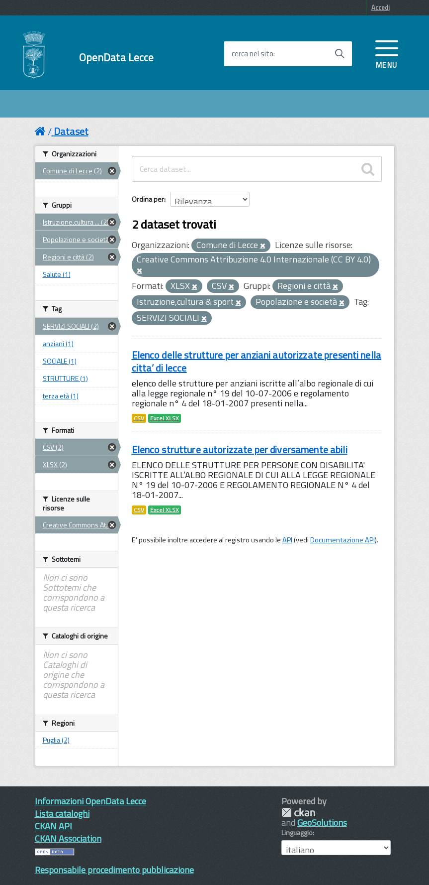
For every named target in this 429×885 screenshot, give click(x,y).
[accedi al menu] (386, 53)
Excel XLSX (164, 418)
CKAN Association (68, 838)
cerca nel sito (252, 54)
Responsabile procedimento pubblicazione (114, 870)
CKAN (298, 812)
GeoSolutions (322, 822)
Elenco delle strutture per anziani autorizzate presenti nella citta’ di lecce (257, 361)
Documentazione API (342, 539)
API (287, 539)
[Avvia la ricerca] (339, 53)
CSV (139, 418)
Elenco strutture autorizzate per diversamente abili (239, 449)
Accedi (380, 7)
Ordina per (148, 199)
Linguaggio (297, 833)
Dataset (71, 131)
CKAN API (53, 826)
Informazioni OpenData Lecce (90, 801)
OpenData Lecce (116, 57)
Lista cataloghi (62, 813)
